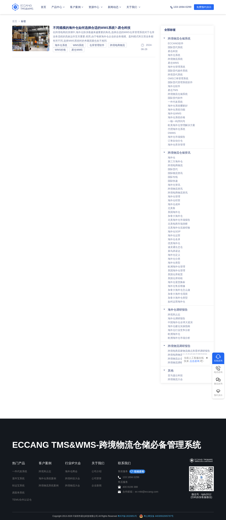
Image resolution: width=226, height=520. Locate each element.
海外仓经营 (174, 200)
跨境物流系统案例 (49, 485)
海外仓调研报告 (178, 309)
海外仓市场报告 (176, 136)
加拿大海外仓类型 (178, 297)
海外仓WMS (174, 113)
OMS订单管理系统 (178, 78)
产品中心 (58, 6)
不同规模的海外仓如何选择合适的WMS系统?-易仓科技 (92, 28)
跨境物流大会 (175, 379)
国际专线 (173, 177)
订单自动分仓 (175, 140)
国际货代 (173, 169)
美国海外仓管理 (176, 270)
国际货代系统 (175, 47)
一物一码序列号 (176, 121)
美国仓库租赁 (175, 274)
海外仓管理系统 (176, 66)
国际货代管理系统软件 (180, 82)
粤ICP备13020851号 (127, 516)
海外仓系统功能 (176, 109)
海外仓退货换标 (176, 282)
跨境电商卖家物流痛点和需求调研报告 (189, 350)
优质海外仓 (174, 243)
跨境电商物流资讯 (178, 192)
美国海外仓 (174, 212)
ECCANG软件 (175, 43)
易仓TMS (173, 90)
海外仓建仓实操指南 (179, 326)
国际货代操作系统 (178, 70)
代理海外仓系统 (176, 129)
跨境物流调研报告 (179, 345)
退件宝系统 (18, 478)
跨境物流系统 (175, 59)
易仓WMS (173, 62)
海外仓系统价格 (176, 117)
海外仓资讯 (174, 184)
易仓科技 (173, 51)
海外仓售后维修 (176, 286)
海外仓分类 (174, 258)
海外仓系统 (174, 55)
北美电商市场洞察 (178, 223)
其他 (170, 370)
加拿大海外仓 (175, 216)
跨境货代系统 (175, 74)
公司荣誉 (97, 478)
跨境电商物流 (175, 165)
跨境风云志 (174, 314)
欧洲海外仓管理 (176, 266)
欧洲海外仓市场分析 (179, 337)
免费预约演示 (203, 7)
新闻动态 (114, 6)
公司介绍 (97, 471)
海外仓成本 (174, 204)
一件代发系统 (175, 101)
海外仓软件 (174, 86)
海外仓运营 (174, 235)
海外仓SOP (174, 231)
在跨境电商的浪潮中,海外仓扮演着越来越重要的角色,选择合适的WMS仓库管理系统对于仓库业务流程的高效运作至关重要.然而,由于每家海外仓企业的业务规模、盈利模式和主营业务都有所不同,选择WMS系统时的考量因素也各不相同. (103, 36)
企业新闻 (97, 485)
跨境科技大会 (72, 478)
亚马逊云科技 (175, 375)
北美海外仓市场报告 (179, 219)
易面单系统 (18, 492)
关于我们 (133, 6)
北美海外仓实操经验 (179, 227)
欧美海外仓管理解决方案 (181, 125)
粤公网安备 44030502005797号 (156, 516)
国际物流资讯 (175, 173)
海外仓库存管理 (176, 144)
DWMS (172, 133)
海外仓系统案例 (47, 478)
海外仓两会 (71, 471)
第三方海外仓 (175, 161)
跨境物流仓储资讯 (179, 152)
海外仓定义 (174, 254)
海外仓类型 (174, 262)
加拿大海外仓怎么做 (179, 289)
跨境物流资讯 (175, 188)
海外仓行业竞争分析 (179, 330)
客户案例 (76, 6)
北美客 (171, 208)
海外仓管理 (174, 196)
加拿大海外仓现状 (178, 293)
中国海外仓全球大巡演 (180, 322)
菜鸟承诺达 (174, 251)
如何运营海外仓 (176, 301)
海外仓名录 (174, 239)
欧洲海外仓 (174, 334)
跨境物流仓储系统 (179, 38)
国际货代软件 (175, 97)
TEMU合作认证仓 (22, 499)
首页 (43, 6)
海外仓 (171, 157)
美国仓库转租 (175, 278)
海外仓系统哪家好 (178, 105)
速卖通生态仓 (175, 247)
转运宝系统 (18, 485)
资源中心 (96, 6)
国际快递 (173, 180)
